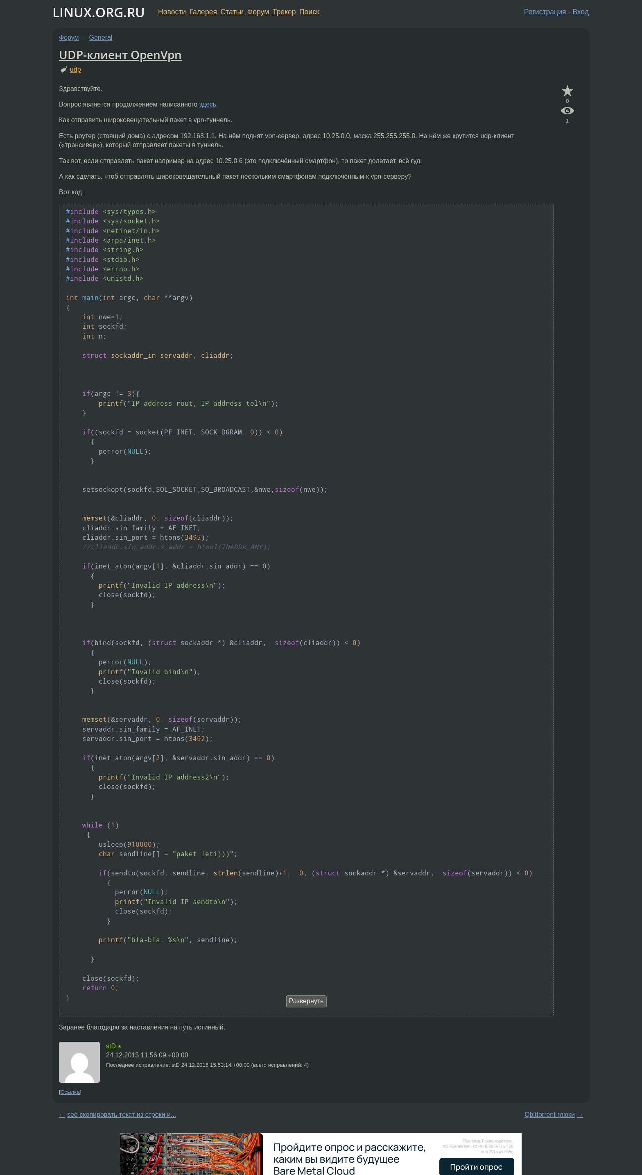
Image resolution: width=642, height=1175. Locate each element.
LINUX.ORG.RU (98, 12)
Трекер (284, 12)
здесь (208, 104)
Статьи (232, 12)
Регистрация (545, 12)
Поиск (309, 12)
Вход (580, 12)
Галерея (203, 12)
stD (111, 1046)
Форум (258, 12)
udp (75, 69)
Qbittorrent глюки (549, 1114)
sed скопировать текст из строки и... (121, 1114)
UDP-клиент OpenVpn (120, 54)
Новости (172, 12)
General (101, 37)
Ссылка (70, 1092)
